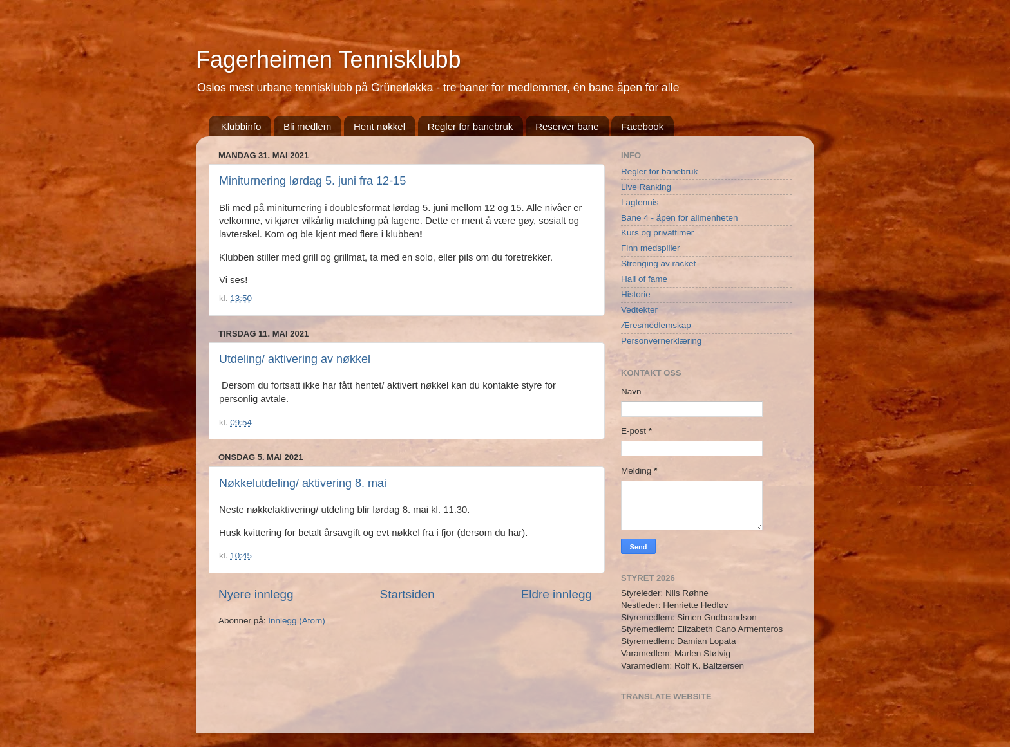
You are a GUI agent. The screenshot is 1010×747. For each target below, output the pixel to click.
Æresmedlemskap (656, 325)
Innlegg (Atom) (296, 620)
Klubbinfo (241, 126)
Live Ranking (646, 187)
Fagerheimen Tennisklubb (328, 59)
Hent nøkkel (379, 126)
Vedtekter (639, 310)
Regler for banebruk (470, 126)
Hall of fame (644, 279)
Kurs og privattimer (657, 232)
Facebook (642, 126)
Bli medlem (307, 126)
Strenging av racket (658, 263)
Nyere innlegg (256, 594)
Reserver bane (566, 126)
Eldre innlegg (556, 594)
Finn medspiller (650, 248)
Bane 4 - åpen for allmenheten (679, 218)
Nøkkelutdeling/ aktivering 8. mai (302, 483)
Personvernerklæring (661, 341)
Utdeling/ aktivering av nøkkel (294, 359)
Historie (636, 294)
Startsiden (407, 594)
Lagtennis (640, 202)
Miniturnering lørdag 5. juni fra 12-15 (312, 180)
